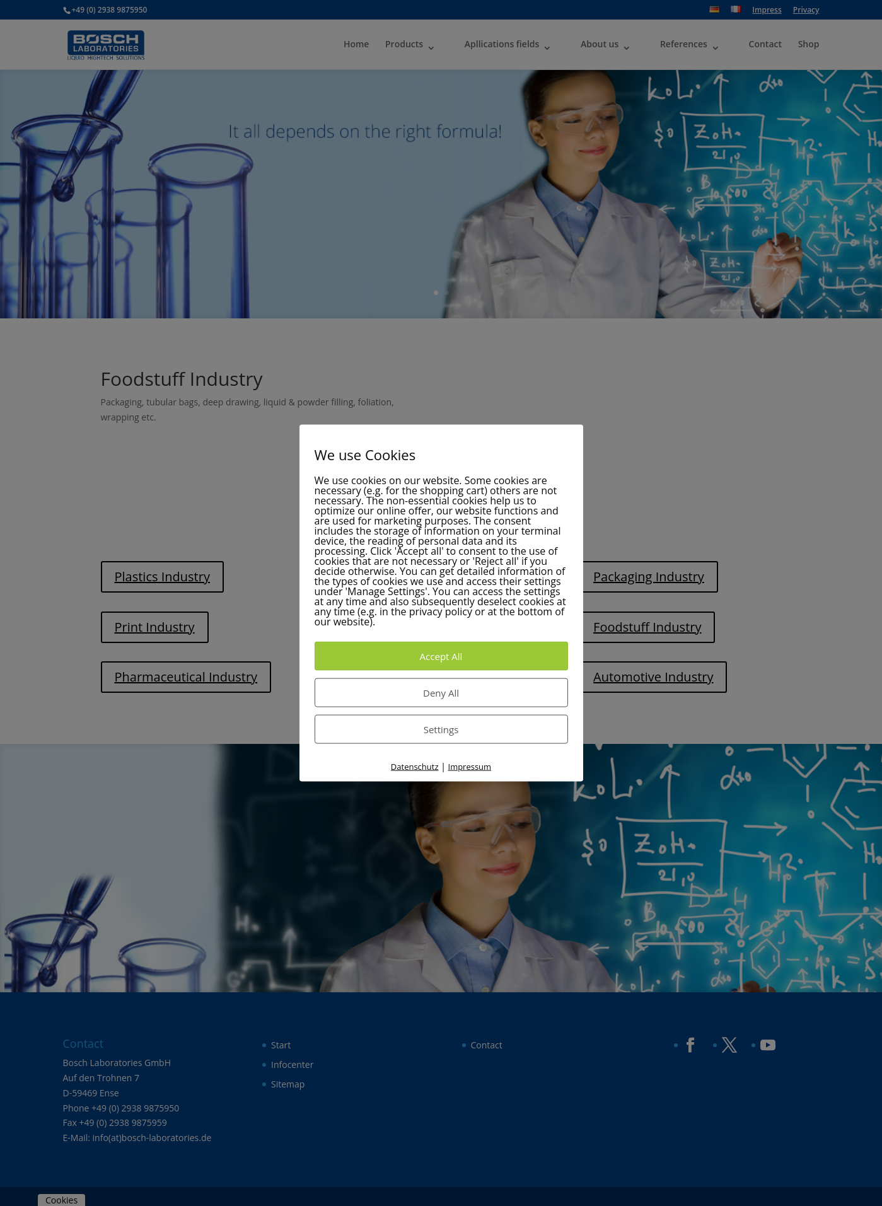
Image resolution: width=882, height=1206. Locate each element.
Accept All (441, 655)
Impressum (470, 766)
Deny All (441, 692)
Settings (441, 728)
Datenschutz (415, 766)
